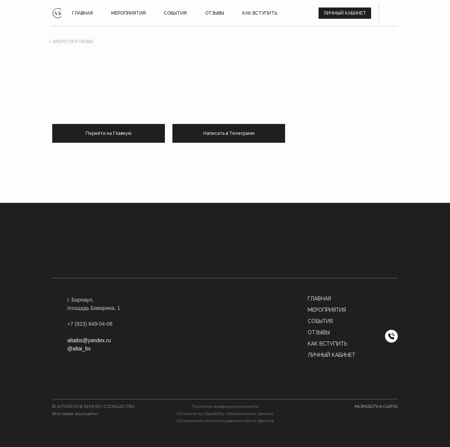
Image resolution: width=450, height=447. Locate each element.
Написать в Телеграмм (229, 133)
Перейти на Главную (108, 133)
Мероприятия (128, 13)
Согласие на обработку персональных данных (225, 413)
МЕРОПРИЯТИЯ (327, 310)
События (320, 321)
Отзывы (319, 332)
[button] (225, 327)
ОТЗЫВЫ (214, 13)
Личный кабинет (344, 13)
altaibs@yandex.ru (89, 340)
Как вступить (327, 344)
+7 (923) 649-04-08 (89, 324)
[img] (57, 13)
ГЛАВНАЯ (82, 13)
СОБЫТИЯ (175, 13)
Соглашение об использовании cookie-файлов (225, 420)
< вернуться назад (70, 41)
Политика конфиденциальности (225, 406)
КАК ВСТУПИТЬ (259, 13)
